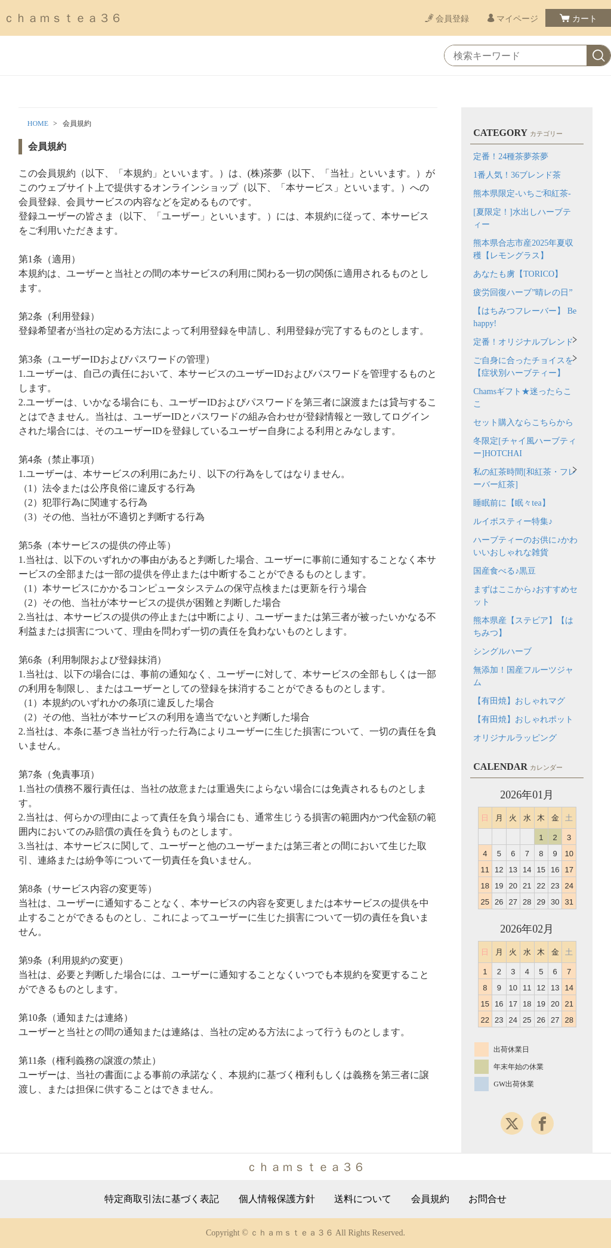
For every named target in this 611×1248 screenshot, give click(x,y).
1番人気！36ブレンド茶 (517, 175)
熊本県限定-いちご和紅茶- (521, 193)
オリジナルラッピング (515, 737)
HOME (37, 123)
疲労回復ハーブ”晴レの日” (522, 292)
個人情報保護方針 (277, 1199)
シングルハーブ (502, 651)
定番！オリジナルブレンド (523, 341)
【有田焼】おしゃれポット (523, 719)
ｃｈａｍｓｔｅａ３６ (62, 17)
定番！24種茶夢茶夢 (510, 156)
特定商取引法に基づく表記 (161, 1199)
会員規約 (430, 1199)
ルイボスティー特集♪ (513, 521)
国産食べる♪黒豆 (504, 570)
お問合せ (487, 1199)
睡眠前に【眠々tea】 (511, 502)
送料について (362, 1199)
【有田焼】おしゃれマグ (519, 700)
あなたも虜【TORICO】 (518, 274)
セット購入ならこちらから (523, 422)
